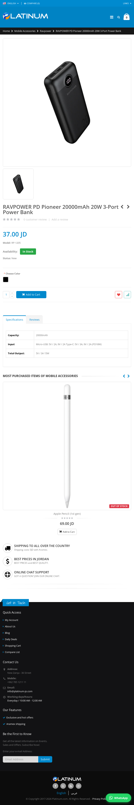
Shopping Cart (13, 645)
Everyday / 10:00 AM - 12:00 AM (24, 700)
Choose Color (12, 274)
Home (6, 31)
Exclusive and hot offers (19, 717)
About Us (10, 626)
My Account (11, 620)
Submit (45, 759)
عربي (74, 793)
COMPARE (32, 3)
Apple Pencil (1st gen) (67, 513)
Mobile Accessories (24, 31)
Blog (7, 632)
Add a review (60, 219)
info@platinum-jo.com (19, 691)
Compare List (12, 652)
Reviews (34, 319)
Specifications (14, 319)
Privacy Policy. (100, 798)
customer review (35, 219)
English (61, 793)
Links (127, 3)
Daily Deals (11, 639)
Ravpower (45, 31)
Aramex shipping (15, 724)
